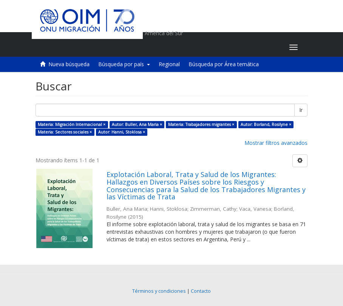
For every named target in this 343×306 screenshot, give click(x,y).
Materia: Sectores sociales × (65, 132)
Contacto (201, 291)
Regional (169, 64)
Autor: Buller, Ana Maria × (137, 124)
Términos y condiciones (159, 291)
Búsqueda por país (124, 64)
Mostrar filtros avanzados (275, 142)
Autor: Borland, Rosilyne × (266, 124)
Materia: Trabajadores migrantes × (201, 124)
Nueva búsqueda (69, 64)
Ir (301, 109)
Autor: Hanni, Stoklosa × (121, 132)
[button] (236, 47)
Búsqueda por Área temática (223, 64)
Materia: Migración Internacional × (71, 124)
